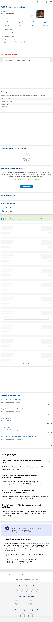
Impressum (19, 579)
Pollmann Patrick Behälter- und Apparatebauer (17, 436)
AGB (33, 579)
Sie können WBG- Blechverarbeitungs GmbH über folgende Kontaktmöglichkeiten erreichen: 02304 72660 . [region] (21, 483)
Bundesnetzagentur (43, 543)
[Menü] (51, 2)
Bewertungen (21, 60)
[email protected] (35, 484)
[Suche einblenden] (38, 2)
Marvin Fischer (6, 418)
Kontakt (32, 60)
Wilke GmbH (5, 427)
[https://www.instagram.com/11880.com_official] (26, 590)
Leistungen (9, 60)
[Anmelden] (42, 2)
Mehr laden (26, 364)
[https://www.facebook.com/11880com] (16, 590)
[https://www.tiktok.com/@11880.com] (21, 590)
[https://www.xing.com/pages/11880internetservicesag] (31, 590)
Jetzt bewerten (26, 186)
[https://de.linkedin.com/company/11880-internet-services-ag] (36, 590)
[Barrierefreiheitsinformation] (46, 2)
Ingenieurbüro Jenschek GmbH (12, 409)
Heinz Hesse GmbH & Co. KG (11, 400)
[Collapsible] (49, 461)
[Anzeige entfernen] (51, 615)
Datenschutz (26, 579)
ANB (36, 579)
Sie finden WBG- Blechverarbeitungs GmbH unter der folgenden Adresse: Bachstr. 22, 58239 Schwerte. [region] (24, 468)
